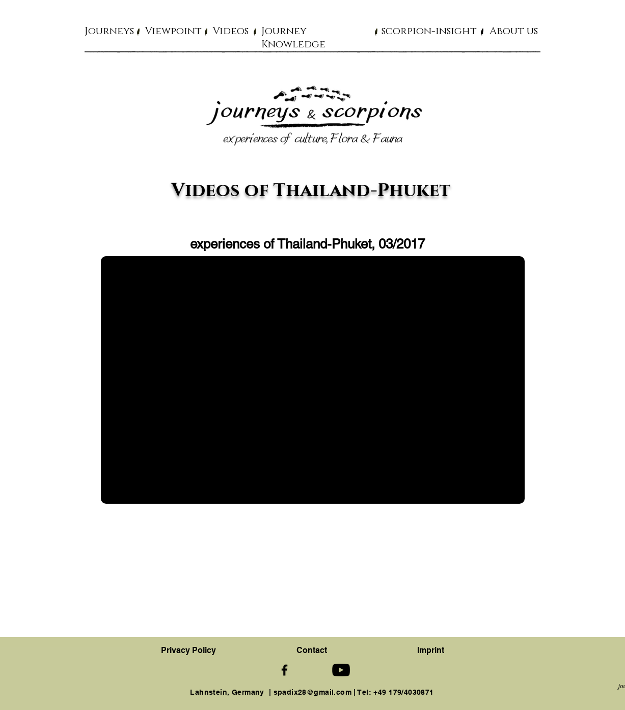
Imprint (430, 650)
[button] (109, 30)
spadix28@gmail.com (313, 692)
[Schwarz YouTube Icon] (341, 670)
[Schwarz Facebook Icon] (284, 670)
